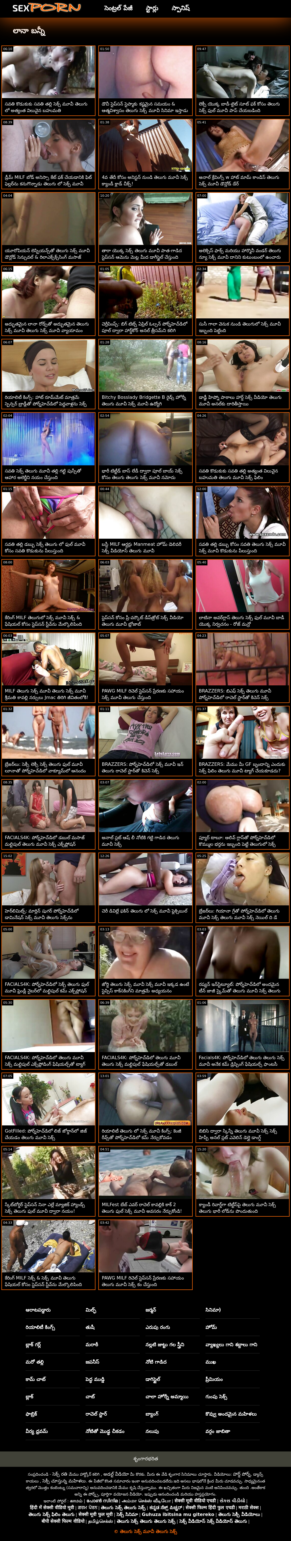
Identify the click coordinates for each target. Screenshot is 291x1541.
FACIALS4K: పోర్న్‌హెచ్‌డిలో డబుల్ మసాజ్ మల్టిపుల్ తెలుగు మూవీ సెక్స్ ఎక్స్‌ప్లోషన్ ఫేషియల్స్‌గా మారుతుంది (45, 844)
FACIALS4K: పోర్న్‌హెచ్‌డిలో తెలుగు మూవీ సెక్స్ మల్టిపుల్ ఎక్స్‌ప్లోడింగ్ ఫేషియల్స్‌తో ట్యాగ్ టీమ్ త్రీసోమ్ (45, 1064)
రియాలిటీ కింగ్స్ (40, 1327)
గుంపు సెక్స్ (216, 1396)
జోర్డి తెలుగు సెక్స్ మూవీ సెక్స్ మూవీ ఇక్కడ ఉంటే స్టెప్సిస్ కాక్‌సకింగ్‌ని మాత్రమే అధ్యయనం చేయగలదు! (145, 991)
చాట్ (90, 1396)
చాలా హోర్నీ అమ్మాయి (167, 1396)
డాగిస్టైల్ (153, 1379)
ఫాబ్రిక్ (31, 1414)
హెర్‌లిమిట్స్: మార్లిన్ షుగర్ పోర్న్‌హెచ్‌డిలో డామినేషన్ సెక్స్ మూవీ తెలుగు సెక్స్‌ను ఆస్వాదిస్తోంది (41, 917)
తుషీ (90, 1327)
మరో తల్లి (34, 1362)
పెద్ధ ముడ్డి (95, 1379)
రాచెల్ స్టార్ (96, 1414)
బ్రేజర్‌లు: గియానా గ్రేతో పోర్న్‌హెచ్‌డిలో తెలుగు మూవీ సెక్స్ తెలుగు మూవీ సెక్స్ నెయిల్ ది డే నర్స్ (239, 917)
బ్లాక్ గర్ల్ (33, 1344)
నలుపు (152, 1431)
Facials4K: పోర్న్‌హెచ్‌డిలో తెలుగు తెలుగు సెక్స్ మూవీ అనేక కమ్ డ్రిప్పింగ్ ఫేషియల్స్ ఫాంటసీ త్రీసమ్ (242, 1064)
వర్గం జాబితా (217, 1431)
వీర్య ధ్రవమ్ (37, 1431)
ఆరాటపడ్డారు (38, 1310)
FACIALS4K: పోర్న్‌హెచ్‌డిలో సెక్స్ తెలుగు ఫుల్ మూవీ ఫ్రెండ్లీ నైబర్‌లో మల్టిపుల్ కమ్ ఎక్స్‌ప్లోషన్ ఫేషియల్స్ (47, 991)
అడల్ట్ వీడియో (116, 1474)
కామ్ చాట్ (35, 1379)
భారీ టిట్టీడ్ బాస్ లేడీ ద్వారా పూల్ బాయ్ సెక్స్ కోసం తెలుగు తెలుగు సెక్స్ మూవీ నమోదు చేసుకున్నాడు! (142, 477)
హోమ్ (211, 1327)
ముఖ (210, 1362)
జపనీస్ (92, 1362)
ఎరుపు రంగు (158, 1327)
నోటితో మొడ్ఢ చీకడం (105, 1431)
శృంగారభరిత (145, 1458)
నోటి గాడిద (156, 1362)
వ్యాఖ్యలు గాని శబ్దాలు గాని (231, 1344)
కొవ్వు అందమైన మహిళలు (231, 1414)
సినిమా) (213, 1310)
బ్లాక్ (29, 1396)
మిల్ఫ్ (91, 1310)
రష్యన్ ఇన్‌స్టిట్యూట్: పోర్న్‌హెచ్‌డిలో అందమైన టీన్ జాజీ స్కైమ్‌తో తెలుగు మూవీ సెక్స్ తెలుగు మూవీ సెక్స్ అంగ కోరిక (240, 991)
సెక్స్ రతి (59, 1474)
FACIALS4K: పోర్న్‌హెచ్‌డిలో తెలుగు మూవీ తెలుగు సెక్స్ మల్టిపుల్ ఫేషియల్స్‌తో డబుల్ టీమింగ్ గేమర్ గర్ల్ (141, 1064)
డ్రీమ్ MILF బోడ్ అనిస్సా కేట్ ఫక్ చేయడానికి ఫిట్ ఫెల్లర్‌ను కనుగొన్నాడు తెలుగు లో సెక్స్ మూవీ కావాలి (48, 184)
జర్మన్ (151, 1310)
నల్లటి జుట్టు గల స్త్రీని (165, 1344)
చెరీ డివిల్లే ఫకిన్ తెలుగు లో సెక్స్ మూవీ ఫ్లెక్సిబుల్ (144, 911)
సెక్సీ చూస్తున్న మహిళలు (64, 1481)
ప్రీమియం (214, 1379)
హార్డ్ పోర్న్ (242, 1474)
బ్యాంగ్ (152, 1414)
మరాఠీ (92, 1344)
